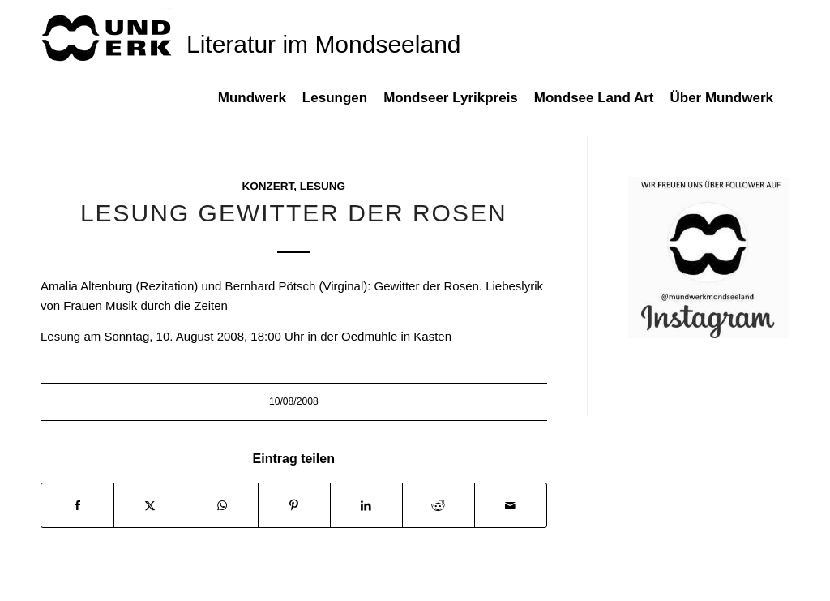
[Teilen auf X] (150, 505)
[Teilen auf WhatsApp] (222, 505)
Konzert (267, 186)
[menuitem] (260, 106)
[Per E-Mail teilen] (510, 505)
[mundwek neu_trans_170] (109, 37)
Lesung (322, 186)
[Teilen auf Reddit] (438, 505)
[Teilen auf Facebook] (77, 505)
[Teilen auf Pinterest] (294, 505)
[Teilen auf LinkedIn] (366, 505)
